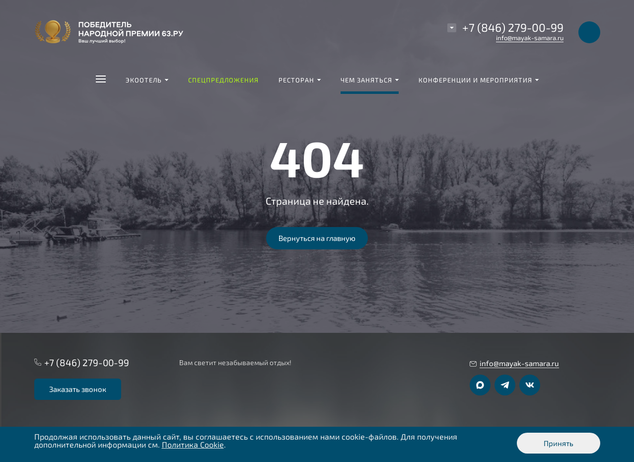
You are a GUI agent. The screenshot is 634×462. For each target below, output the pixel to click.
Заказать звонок (77, 389)
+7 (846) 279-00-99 (513, 27)
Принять (558, 443)
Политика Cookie (193, 444)
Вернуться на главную (317, 237)
